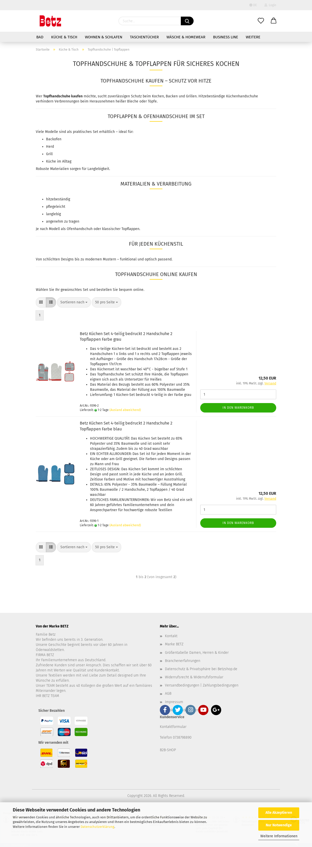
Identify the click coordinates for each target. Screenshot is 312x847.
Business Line (225, 37)
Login (270, 5)
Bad (39, 37)
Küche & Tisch (64, 37)
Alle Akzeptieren (278, 812)
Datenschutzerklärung (97, 827)
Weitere (253, 37)
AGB (168, 693)
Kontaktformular (173, 727)
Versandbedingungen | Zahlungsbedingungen (201, 685)
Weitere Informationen (278, 836)
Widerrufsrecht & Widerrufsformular (194, 677)
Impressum (174, 702)
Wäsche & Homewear (185, 37)
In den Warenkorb (238, 407)
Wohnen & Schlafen (103, 37)
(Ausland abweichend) (125, 410)
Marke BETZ (174, 644)
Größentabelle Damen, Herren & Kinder (197, 652)
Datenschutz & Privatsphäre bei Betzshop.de (201, 669)
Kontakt (171, 636)
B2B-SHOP (168, 750)
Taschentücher (144, 37)
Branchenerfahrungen (182, 661)
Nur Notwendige (279, 825)
